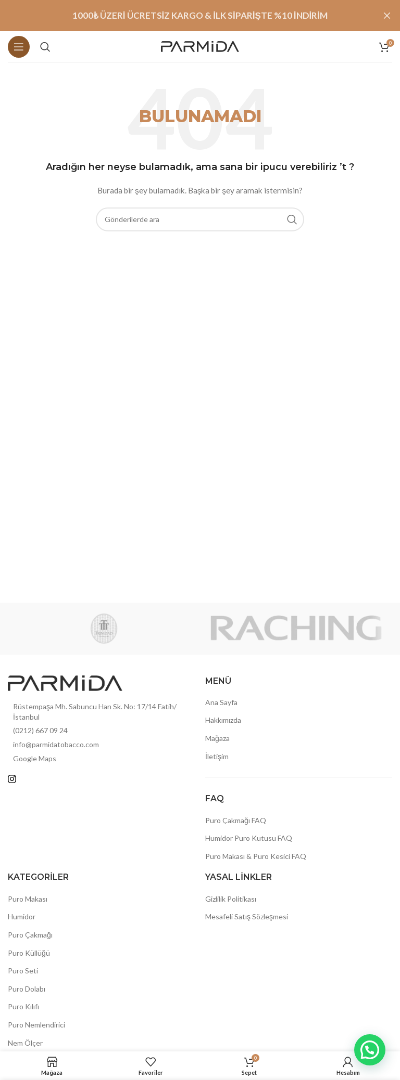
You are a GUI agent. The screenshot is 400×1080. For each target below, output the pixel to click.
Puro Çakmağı (30, 934)
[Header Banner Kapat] (387, 15)
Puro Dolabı (26, 988)
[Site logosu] (200, 45)
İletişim (217, 756)
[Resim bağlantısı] (65, 682)
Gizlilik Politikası (230, 898)
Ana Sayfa (221, 702)
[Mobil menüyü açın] (19, 46)
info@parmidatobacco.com (56, 744)
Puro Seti (23, 970)
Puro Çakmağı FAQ (235, 820)
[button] (369, 1049)
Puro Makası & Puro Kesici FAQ (255, 856)
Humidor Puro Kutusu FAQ (248, 838)
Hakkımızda (223, 719)
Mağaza (217, 738)
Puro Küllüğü (29, 952)
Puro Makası (27, 898)
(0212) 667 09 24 (40, 730)
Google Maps (34, 758)
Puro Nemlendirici (36, 1024)
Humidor (21, 916)
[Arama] (45, 46)
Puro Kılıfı (23, 1006)
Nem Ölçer (25, 1042)
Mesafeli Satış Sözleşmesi (246, 916)
